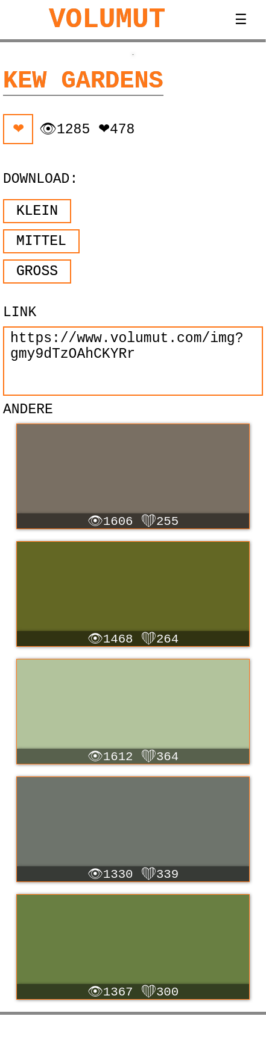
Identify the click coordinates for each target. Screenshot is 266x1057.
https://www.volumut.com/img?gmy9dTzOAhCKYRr (133, 361)
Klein (37, 211)
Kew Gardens (83, 81)
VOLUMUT (107, 20)
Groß (37, 271)
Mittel (41, 241)
